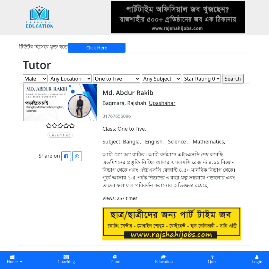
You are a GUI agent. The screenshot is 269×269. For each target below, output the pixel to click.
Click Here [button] (97, 48)
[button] (66, 259)
